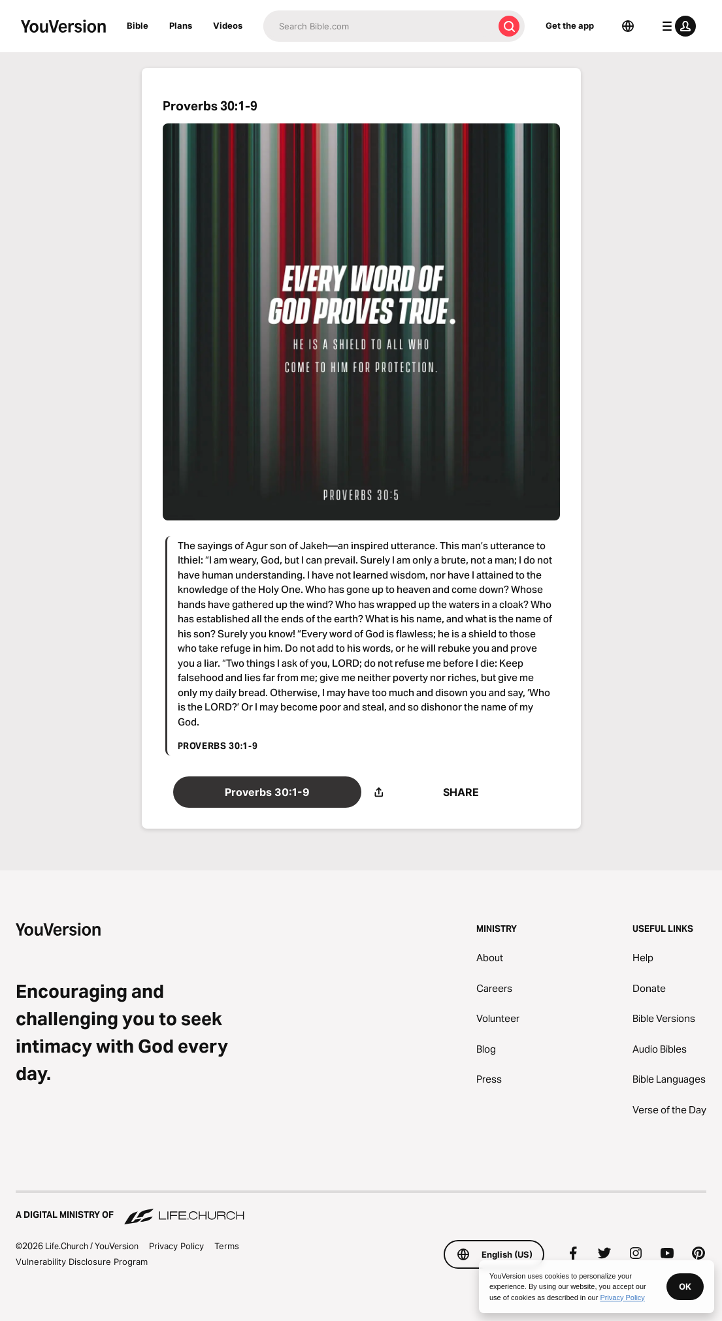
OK (685, 1286)
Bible (137, 25)
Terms (226, 1246)
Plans (180, 25)
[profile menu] (676, 26)
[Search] (378, 26)
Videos (227, 25)
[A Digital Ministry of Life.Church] (361, 1208)
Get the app (570, 25)
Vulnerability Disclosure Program (82, 1261)
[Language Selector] (628, 26)
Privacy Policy (176, 1246)
